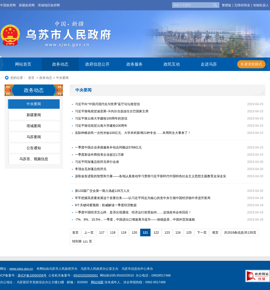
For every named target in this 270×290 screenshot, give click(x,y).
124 (178, 232)
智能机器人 (261, 5)
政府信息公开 (97, 64)
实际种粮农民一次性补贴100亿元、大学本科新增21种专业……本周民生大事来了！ (133, 133)
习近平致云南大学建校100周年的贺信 (101, 118)
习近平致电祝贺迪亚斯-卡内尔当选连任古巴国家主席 (111, 111)
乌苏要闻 (34, 137)
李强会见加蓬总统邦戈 (90, 169)
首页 (31, 78)
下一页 (202, 232)
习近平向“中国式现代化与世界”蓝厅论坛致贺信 (107, 104)
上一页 (89, 232)
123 (167, 232)
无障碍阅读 (242, 5)
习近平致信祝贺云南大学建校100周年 (101, 125)
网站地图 (97, 282)
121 (145, 232)
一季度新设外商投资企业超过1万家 (99, 154)
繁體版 (226, 5)
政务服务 (134, 64)
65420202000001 (86, 275)
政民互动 (172, 64)
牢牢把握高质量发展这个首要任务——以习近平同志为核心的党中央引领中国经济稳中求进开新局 (142, 198)
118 (112, 232)
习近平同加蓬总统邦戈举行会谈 (97, 162)
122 (156, 232)
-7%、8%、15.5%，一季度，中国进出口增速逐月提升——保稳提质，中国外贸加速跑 (135, 219)
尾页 (215, 232)
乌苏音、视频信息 (33, 159)
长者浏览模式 (251, 64)
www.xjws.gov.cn (21, 268)
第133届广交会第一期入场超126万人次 (102, 191)
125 (188, 232)
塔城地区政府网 (49, 5)
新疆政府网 (27, 5)
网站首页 (23, 64)
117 (101, 232)
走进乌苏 (209, 64)
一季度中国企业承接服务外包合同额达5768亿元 (108, 147)
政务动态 (60, 64)
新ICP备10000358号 (32, 275)
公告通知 (34, 148)
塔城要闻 (34, 126)
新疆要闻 (34, 115)
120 (134, 232)
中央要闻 (62, 78)
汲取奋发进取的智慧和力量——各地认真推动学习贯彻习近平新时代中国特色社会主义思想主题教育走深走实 (150, 176)
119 (123, 232)
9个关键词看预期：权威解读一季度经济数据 (106, 205)
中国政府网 (8, 5)
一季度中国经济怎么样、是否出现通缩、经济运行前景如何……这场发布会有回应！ (133, 212)
